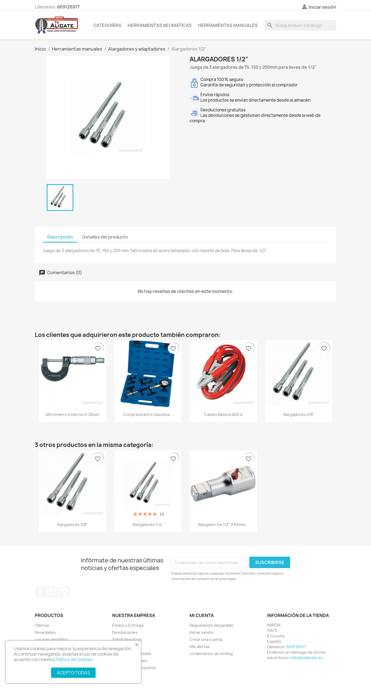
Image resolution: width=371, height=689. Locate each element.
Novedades (45, 632)
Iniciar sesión (202, 632)
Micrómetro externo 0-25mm (72, 414)
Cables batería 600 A (223, 414)
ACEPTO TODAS (73, 673)
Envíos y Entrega (127, 625)
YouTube (52, 592)
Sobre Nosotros (127, 639)
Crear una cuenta (206, 639)
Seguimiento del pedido (212, 625)
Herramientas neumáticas (160, 25)
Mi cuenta (202, 615)
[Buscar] (300, 25)
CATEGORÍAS (107, 25)
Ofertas (42, 625)
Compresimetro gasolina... (148, 414)
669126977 (68, 7)
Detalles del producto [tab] (105, 237)
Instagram (64, 592)
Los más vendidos (51, 639)
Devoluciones (124, 632)
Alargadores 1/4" (147, 524)
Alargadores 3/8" (298, 414)
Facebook (40, 592)
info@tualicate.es (306, 657)
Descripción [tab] (60, 237)
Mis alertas (200, 646)
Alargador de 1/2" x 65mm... (223, 524)
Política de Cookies (73, 659)
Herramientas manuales (228, 25)
